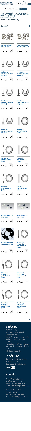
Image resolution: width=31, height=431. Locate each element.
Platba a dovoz (12, 361)
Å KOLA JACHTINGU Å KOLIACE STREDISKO (22, 13)
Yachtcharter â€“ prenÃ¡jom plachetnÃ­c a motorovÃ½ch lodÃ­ (17, 346)
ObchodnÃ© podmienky (16, 364)
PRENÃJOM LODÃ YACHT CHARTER (7, 13)
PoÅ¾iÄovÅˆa (12, 330)
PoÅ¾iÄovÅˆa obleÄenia (17, 337)
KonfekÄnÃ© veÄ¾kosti (16, 359)
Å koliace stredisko (13, 351)
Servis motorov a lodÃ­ (15, 332)
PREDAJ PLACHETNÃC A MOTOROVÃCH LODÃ (7, 16)
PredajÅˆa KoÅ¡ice (13, 390)
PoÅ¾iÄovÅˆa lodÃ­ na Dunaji (15, 341)
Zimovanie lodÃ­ (12, 335)
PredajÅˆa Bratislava (14, 379)
